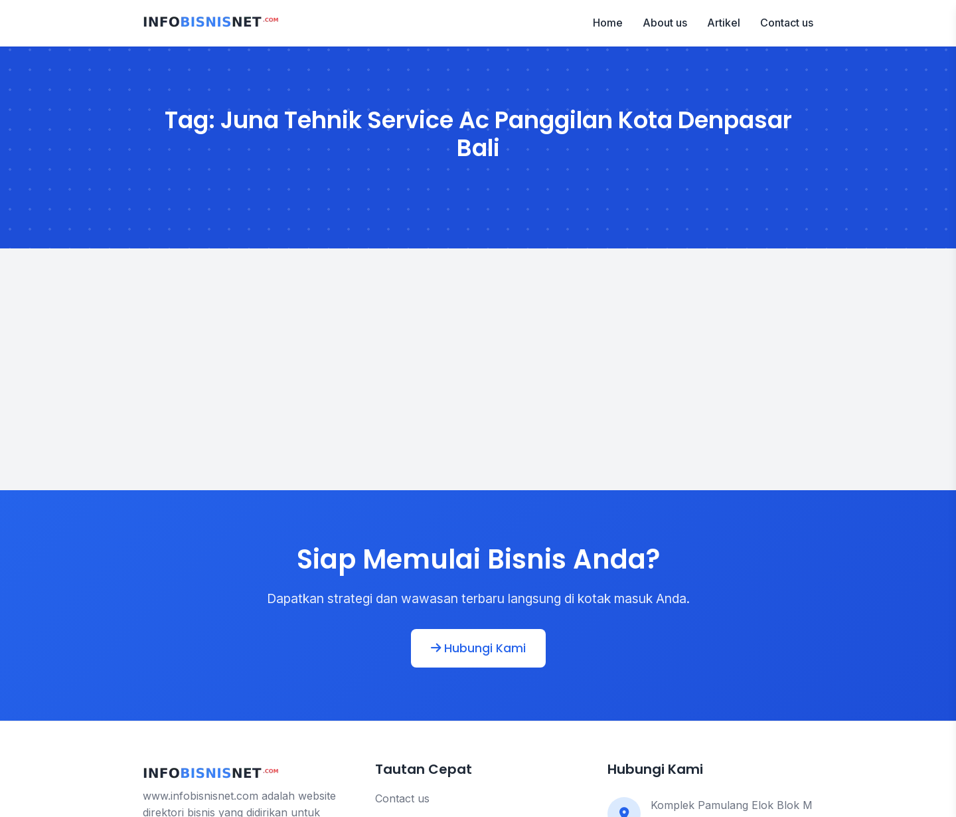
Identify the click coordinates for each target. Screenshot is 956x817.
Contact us (786, 22)
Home (608, 22)
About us (665, 22)
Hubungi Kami (478, 648)
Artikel (723, 22)
